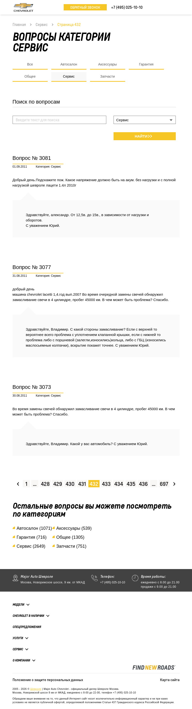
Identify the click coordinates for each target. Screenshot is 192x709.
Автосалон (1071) (34, 528)
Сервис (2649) (31, 546)
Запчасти (107, 76)
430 (70, 484)
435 (131, 484)
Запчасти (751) (71, 546)
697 (164, 484)
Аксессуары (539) (74, 528)
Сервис (42, 24)
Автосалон (68, 64)
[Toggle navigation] (176, 7)
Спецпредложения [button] (27, 627)
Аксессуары (107, 64)
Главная (19, 24)
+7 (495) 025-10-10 (112, 582)
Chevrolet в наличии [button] (28, 616)
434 (118, 484)
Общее (30, 76)
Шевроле (35, 689)
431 (82, 484)
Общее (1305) (70, 537)
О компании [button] (21, 660)
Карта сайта (170, 679)
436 (143, 484)
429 (57, 484)
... (35, 484)
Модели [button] (18, 604)
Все (30, 64)
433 (106, 484)
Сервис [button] (18, 649)
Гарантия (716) (32, 537)
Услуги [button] (18, 638)
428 (45, 484)
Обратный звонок (85, 7)
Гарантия (146, 64)
